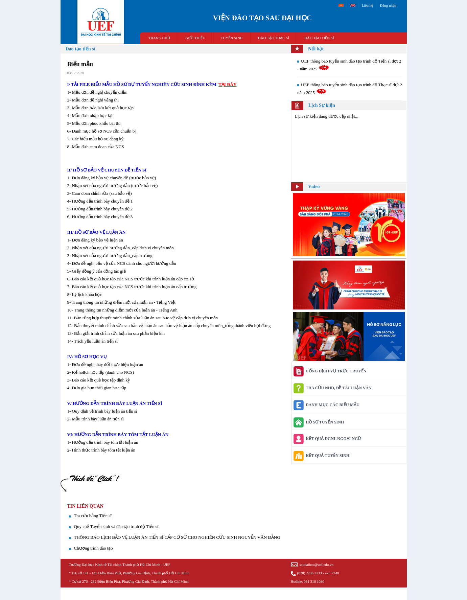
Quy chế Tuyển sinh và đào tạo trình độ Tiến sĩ (116, 526)
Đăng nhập (388, 5)
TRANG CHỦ (159, 38)
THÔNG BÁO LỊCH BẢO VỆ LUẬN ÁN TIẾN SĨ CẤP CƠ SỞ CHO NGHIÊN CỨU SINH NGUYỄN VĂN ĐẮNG (177, 537)
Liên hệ (367, 5)
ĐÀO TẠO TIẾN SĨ (319, 38)
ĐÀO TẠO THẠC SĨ (273, 38)
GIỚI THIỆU (195, 38)
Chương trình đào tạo (93, 548)
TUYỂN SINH (232, 38)
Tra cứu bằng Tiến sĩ (93, 515)
